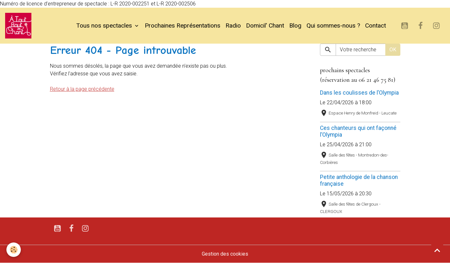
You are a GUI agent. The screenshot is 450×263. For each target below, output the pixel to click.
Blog (295, 25)
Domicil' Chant (265, 25)
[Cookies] (13, 249)
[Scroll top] (437, 250)
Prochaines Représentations (182, 25)
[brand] (19, 25)
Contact (375, 25)
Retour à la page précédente (82, 89)
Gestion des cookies (225, 254)
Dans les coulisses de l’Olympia (359, 92)
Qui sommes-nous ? (333, 25)
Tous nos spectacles (105, 25)
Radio (233, 25)
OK (392, 50)
